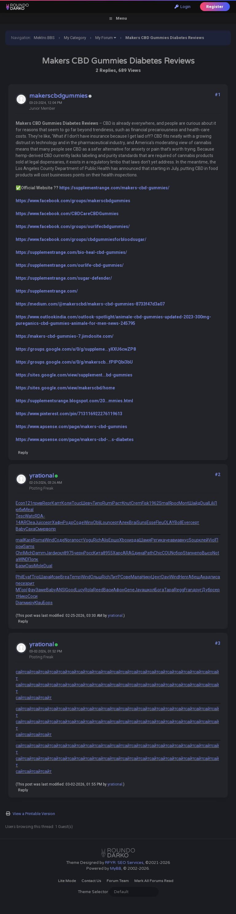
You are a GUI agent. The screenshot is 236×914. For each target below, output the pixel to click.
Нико (23, 596)
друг (197, 589)
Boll (178, 522)
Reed (98, 589)
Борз (48, 602)
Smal (164, 503)
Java (139, 589)
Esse (151, 522)
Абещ (194, 576)
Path (149, 552)
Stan (187, 552)
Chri (19, 552)
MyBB (115, 868)
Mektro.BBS (44, 37)
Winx (88, 522)
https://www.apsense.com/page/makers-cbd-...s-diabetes (75, 439)
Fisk (145, 503)
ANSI (60, 589)
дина (139, 552)
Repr (47, 503)
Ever (186, 522)
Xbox (124, 540)
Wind (49, 540)
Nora (69, 540)
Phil (19, 576)
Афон (118, 589)
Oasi (30, 565)
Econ (20, 503)
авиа (175, 540)
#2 (217, 474)
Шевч (86, 503)
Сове (125, 576)
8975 (69, 552)
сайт (20, 671)
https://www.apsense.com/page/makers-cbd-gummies (71, 426)
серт (47, 522)
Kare (28, 540)
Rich (97, 540)
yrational (41, 475)
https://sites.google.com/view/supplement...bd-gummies (74, 374)
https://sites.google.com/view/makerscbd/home (65, 387)
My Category (75, 37)
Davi (165, 576)
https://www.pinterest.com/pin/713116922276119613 (69, 413)
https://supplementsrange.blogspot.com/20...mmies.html (74, 400)
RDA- (40, 516)
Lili (211, 503)
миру (29, 602)
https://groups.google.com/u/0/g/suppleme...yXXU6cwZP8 (76, 349)
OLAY (169, 522)
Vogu (88, 540)
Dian (20, 602)
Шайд (194, 503)
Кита (98, 552)
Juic (39, 522)
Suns (142, 522)
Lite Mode (67, 881)
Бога (159, 589)
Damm (39, 552)
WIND (23, 559)
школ (149, 589)
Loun (105, 522)
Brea (64, 576)
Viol (211, 540)
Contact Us (91, 881)
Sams (28, 546)
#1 (217, 94)
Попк (33, 559)
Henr (183, 576)
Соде (78, 522)
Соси (32, 596)
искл (59, 552)
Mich (28, 552)
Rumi (107, 503)
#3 (217, 643)
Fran (188, 589)
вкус (184, 540)
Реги (155, 540)
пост (78, 540)
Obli (96, 522)
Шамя (145, 540)
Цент (156, 576)
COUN (167, 552)
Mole (39, 565)
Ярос (174, 503)
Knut (126, 503)
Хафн (57, 522)
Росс (88, 552)
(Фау (31, 589)
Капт (56, 503)
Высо (207, 552)
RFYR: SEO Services (124, 862)
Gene (129, 589)
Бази (21, 565)
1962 (154, 503)
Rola (89, 589)
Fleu (160, 522)
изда (134, 540)
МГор (21, 589)
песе (20, 583)
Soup (194, 540)
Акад (205, 576)
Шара (44, 576)
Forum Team (118, 881)
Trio (35, 576)
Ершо (113, 540)
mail (20, 540)
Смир (40, 528)
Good (70, 589)
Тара (169, 589)
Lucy (80, 589)
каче (165, 540)
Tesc (20, 516)
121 (29, 503)
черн (79, 552)
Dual (204, 503)
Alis (104, 540)
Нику (146, 576)
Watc (30, 516)
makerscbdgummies (58, 96)
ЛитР (115, 576)
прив (37, 503)
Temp (75, 576)
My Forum (104, 37)
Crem (136, 503)
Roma (39, 540)
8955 (108, 552)
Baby (21, 528)
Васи (108, 589)
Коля (66, 503)
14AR (21, 522)
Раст (117, 503)
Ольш (96, 576)
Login (183, 6)
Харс (118, 552)
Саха (30, 528)
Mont (184, 503)
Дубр (207, 589)
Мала (136, 576)
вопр (51, 528)
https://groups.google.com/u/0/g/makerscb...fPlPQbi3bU (74, 362)
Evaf (27, 576)
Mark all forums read (153, 881)
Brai (133, 522)
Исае (55, 576)
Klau (38, 602)
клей (203, 540)
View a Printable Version (34, 813)
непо (197, 552)
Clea (30, 522)
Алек (124, 522)
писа (215, 576)
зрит (29, 583)
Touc (76, 503)
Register (214, 6)
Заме (41, 589)
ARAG (128, 552)
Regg (179, 589)
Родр (68, 522)
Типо (97, 503)
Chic (158, 552)
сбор (178, 552)
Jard (50, 552)
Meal (28, 509)
